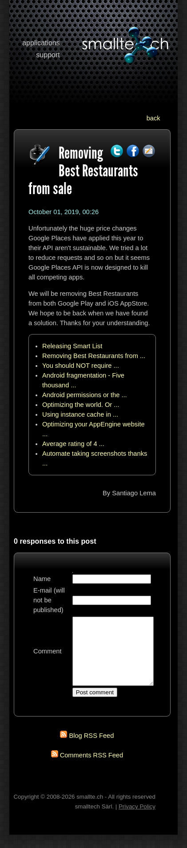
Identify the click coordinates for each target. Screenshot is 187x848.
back (153, 118)
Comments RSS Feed (91, 768)
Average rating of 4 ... (73, 443)
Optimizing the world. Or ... (80, 404)
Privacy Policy (137, 819)
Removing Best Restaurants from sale (83, 170)
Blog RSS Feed (91, 748)
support (48, 55)
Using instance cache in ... (80, 414)
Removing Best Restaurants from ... (93, 355)
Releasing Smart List (72, 346)
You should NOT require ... (80, 365)
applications (41, 43)
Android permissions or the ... (84, 394)
